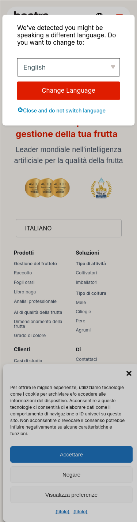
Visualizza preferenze (71, 495)
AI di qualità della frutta (38, 312)
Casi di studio (28, 360)
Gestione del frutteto (35, 263)
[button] (129, 373)
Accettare (71, 454)
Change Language (68, 90)
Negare (71, 474)
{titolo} (62, 511)
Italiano (38, 228)
